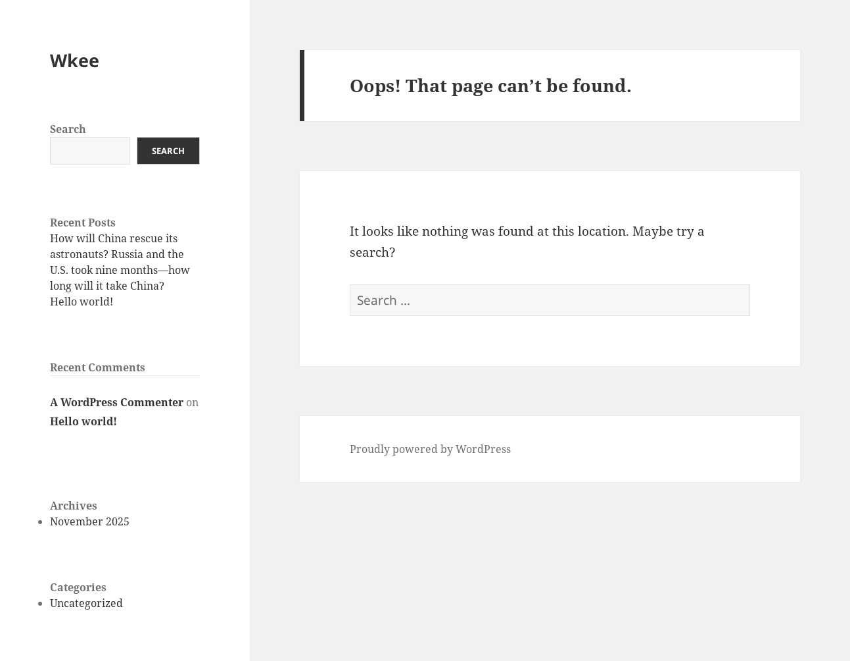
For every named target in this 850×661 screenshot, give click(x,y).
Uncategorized (86, 603)
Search (68, 129)
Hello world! (81, 301)
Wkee (74, 60)
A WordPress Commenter (116, 402)
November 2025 (90, 521)
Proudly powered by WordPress (430, 449)
